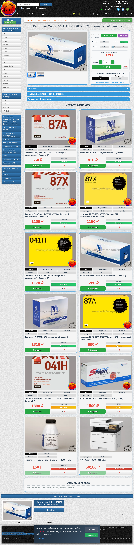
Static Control (7, 107)
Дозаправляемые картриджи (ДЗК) (9, 134)
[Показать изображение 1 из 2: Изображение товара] (31, 74)
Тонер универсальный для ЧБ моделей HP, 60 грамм (48, 460)
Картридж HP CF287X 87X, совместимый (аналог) (46, 337)
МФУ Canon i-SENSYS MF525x (93, 460)
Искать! (46, 4)
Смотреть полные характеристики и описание (110, 82)
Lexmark (6, 52)
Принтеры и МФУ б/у (10, 163)
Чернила (6, 139)
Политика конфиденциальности (13, 533)
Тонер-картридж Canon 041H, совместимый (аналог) (103, 276)
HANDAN (6, 111)
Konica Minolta (8, 66)
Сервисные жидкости (10, 159)
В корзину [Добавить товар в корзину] (106, 67)
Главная (21, 14)
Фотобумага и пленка (10, 143)
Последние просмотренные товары (67, 496)
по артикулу (41, 8)
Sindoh (5, 80)
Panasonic (6, 59)
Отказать (91, 529)
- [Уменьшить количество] (100, 62)
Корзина (97, 14)
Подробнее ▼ (41, 538)
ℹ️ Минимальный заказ (120, 47)
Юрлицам (123, 35)
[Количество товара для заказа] (106, 62)
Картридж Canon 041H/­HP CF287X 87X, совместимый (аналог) (49, 503)
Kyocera (6, 45)
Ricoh (5, 69)
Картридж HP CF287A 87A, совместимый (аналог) (101, 153)
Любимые (110, 14)
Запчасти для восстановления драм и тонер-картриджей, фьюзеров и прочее (11, 120)
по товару (25, 8)
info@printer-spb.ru (81, 14)
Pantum (5, 77)
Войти (45, 14)
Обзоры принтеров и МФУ (10, 170)
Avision (5, 84)
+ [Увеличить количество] (112, 62)
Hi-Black (6, 104)
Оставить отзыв (109, 35)
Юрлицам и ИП (125, 14)
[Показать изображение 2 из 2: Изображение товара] (40, 74)
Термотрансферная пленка (10, 129)
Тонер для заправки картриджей (10, 96)
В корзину (37, 166)
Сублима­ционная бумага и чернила (9, 151)
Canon (5, 37)
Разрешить (91, 535)
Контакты (34, 14)
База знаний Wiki (9, 182)
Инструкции (7, 178)
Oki (4, 62)
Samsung (6, 55)
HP (4, 34)
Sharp (5, 73)
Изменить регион (10, 22)
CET (4, 100)
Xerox (5, 48)
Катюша (6, 87)
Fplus (5, 91)
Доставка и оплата (61, 14)
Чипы (5, 156)
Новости (6, 175)
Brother (5, 41)
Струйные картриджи (10, 146)
